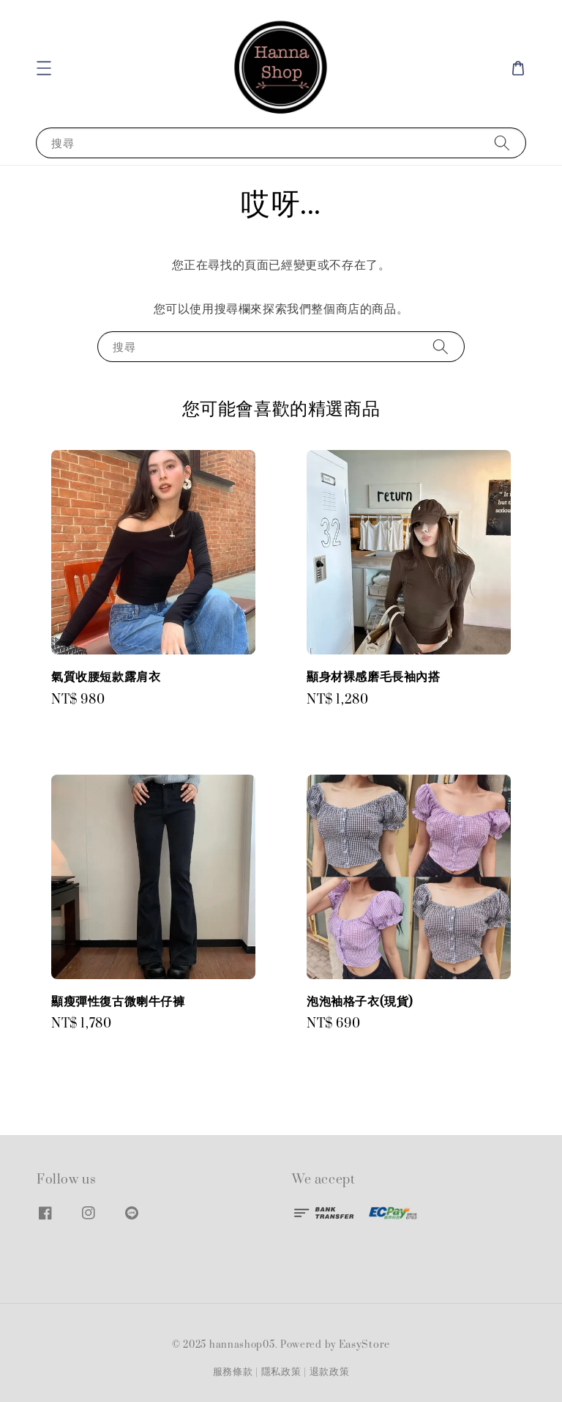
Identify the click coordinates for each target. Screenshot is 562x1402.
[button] (44, 68)
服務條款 (233, 1372)
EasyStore (364, 1344)
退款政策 (330, 1372)
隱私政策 (281, 1372)
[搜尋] (502, 142)
